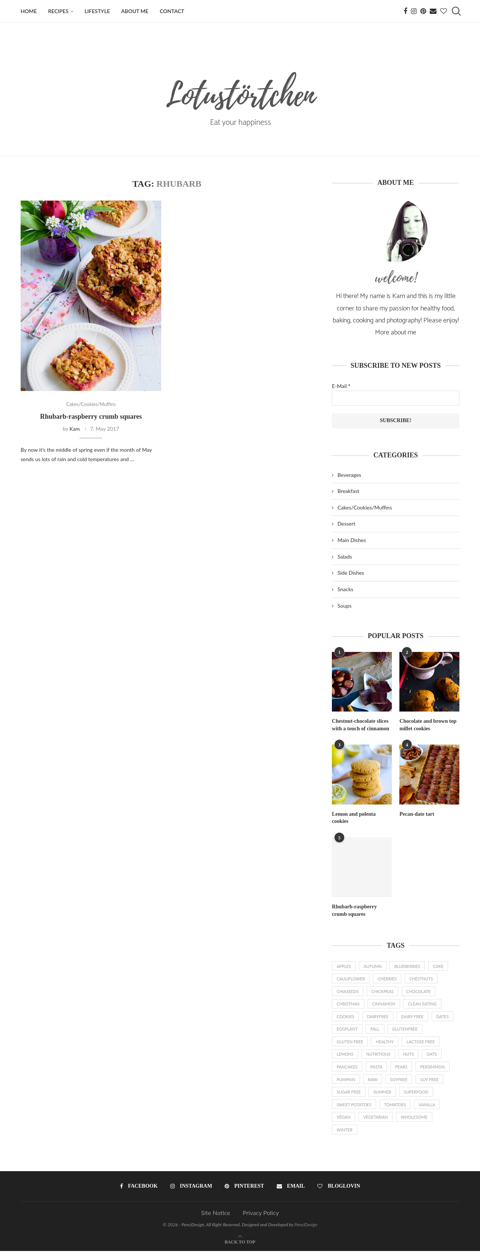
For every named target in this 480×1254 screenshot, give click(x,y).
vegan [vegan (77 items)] (344, 1119)
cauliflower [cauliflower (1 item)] (351, 978)
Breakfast (348, 491)
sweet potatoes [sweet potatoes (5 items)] (354, 1106)
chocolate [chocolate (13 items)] (419, 991)
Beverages (349, 475)
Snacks (345, 589)
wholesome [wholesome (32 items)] (415, 1119)
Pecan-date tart (416, 814)
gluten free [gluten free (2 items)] (350, 1042)
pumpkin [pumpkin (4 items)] (346, 1081)
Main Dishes (352, 540)
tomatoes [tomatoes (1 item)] (396, 1106)
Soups (344, 605)
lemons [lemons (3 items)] (345, 1055)
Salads (345, 556)
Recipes (58, 11)
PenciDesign (305, 1227)
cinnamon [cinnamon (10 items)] (384, 1004)
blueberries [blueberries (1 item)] (408, 965)
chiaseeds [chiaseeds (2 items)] (348, 991)
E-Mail (341, 386)
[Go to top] (240, 1244)
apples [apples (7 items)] (344, 965)
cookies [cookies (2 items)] (346, 1017)
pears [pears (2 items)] (402, 1068)
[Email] (433, 11)
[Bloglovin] (443, 11)
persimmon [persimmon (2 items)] (434, 1068)
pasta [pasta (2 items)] (377, 1068)
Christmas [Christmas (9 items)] (348, 1004)
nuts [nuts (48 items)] (409, 1055)
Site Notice (215, 1215)
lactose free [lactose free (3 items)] (422, 1042)
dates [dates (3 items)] (444, 1017)
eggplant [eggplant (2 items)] (347, 1030)
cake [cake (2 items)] (440, 965)
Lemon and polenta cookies (353, 817)
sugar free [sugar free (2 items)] (349, 1094)
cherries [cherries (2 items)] (388, 978)
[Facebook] (405, 11)
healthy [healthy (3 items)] (385, 1042)
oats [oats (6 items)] (433, 1055)
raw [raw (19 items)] (373, 1081)
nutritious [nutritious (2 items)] (379, 1055)
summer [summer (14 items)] (383, 1094)
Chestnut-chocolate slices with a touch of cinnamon (360, 724)
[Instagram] (414, 11)
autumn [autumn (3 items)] (373, 965)
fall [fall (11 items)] (375, 1030)
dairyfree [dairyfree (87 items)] (378, 1017)
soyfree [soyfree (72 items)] (400, 1081)
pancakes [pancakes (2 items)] (347, 1068)
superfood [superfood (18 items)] (417, 1094)
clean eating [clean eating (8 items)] (423, 1004)
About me (134, 11)
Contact (172, 11)
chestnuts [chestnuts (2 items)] (422, 978)
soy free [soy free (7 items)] (431, 1081)
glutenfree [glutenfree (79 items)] (406, 1030)
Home (29, 11)
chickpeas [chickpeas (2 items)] (383, 991)
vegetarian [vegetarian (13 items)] (376, 1119)
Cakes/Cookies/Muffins (365, 507)
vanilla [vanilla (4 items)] (428, 1106)
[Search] (455, 11)
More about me (395, 332)
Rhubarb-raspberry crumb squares (91, 416)
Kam (74, 428)
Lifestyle (97, 11)
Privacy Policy (261, 1215)
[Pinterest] (423, 11)
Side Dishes (351, 572)
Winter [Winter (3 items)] (345, 1132)
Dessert (347, 523)
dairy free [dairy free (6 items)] (413, 1017)
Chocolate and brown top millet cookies (427, 724)
